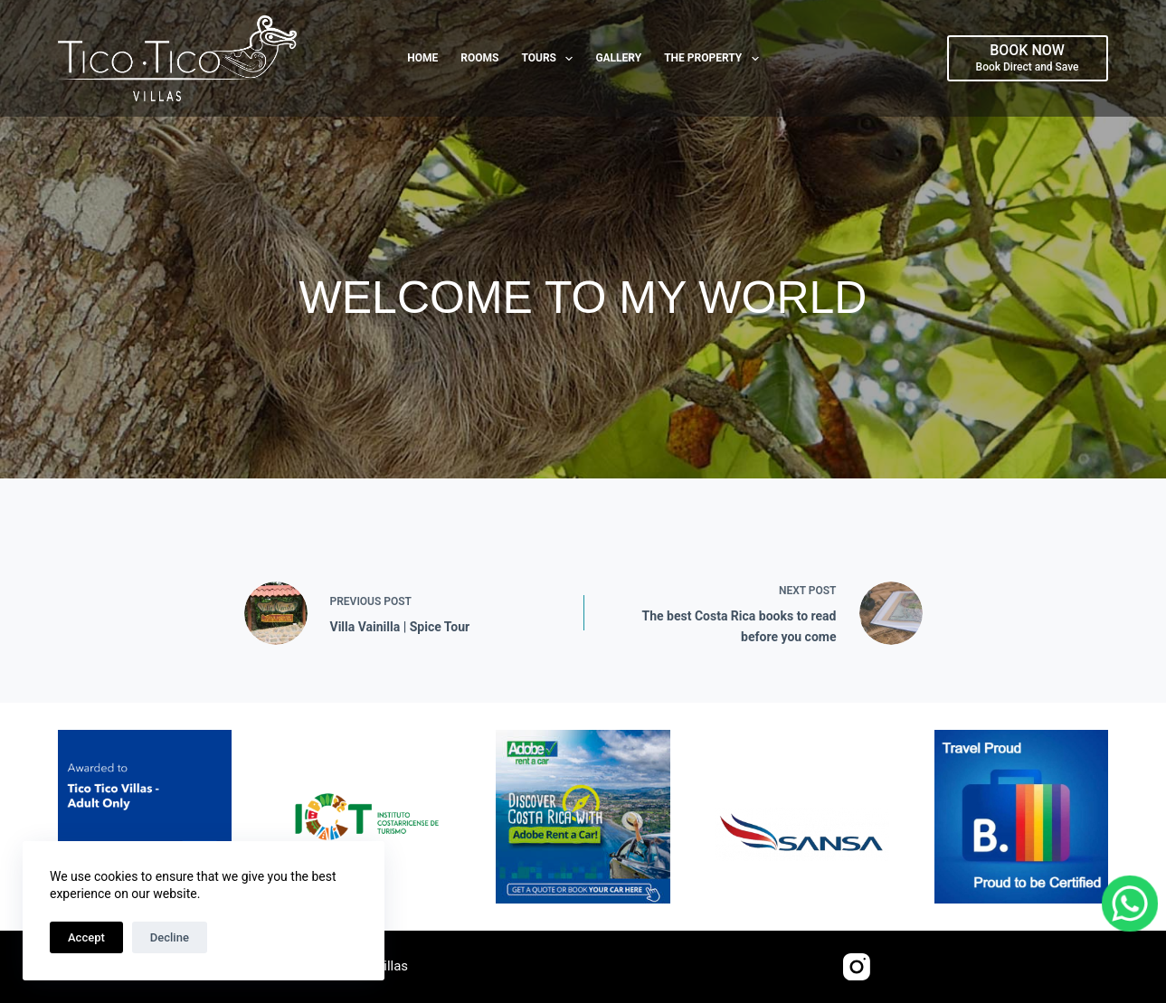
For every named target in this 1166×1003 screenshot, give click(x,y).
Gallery (618, 58)
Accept (86, 937)
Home (422, 58)
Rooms (479, 58)
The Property (715, 59)
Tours (550, 59)
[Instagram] (856, 966)
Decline (169, 937)
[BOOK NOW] (1027, 57)
